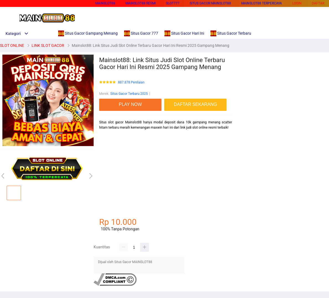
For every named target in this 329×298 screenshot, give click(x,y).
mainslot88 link (110, 137)
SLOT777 (172, 3)
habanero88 (108, 157)
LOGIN (297, 3)
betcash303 (108, 147)
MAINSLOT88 (105, 3)
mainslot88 (107, 167)
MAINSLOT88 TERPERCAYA (261, 3)
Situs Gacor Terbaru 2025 (129, 94)
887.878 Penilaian (131, 82)
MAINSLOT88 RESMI (140, 3)
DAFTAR (318, 3)
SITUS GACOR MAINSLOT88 (210, 3)
